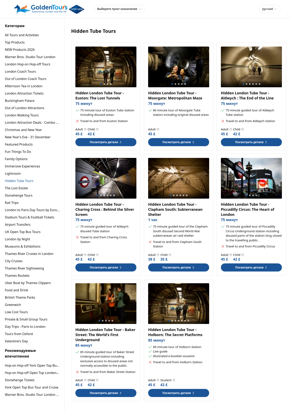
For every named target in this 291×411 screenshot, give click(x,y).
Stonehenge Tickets (20, 380)
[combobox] (269, 9)
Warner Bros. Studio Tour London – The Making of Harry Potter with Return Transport (32, 394)
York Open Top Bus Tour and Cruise (31, 387)
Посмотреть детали (106, 142)
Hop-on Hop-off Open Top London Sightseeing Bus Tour (32, 373)
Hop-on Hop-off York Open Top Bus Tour (32, 365)
